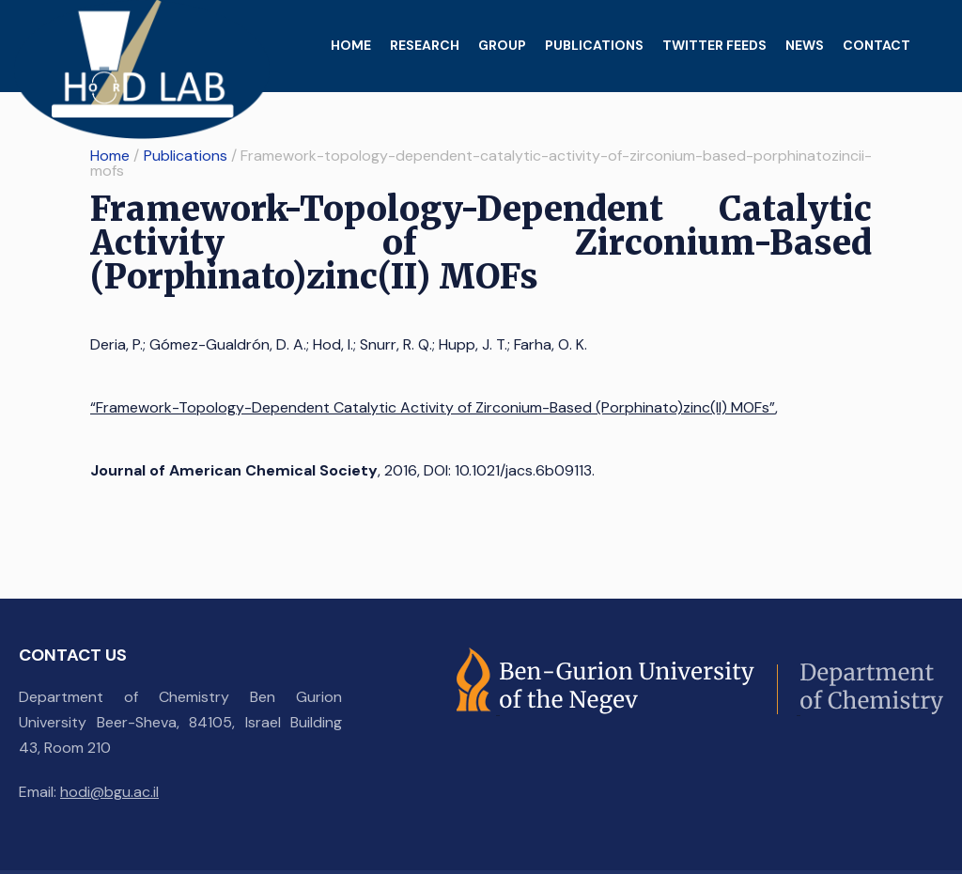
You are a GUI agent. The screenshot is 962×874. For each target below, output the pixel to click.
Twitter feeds (714, 45)
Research (424, 45)
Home (351, 45)
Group (502, 45)
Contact (876, 45)
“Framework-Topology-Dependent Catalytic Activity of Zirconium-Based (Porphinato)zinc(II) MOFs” (432, 407)
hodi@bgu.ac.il (109, 792)
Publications (594, 45)
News (804, 45)
